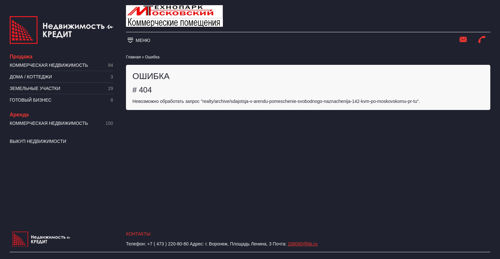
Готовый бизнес (61, 100)
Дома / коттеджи (61, 77)
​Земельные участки (61, 88)
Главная (133, 57)
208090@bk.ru (303, 243)
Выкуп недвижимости (38, 141)
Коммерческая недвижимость (61, 65)
